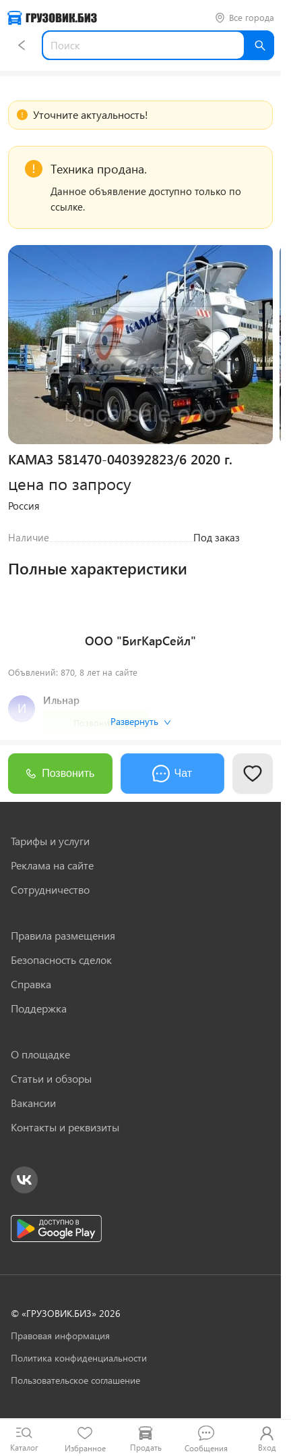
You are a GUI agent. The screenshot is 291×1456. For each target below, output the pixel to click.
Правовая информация (60, 1335)
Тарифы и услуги (50, 841)
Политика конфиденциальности (79, 1358)
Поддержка (39, 1008)
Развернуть (140, 721)
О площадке (40, 1054)
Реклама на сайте (52, 865)
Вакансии (33, 1103)
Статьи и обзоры (51, 1078)
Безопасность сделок (61, 960)
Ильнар (61, 700)
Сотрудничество (50, 889)
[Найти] (259, 45)
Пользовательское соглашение (75, 1380)
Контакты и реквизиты (65, 1127)
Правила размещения (63, 935)
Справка (31, 984)
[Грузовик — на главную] (52, 18)
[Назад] (21, 45)
